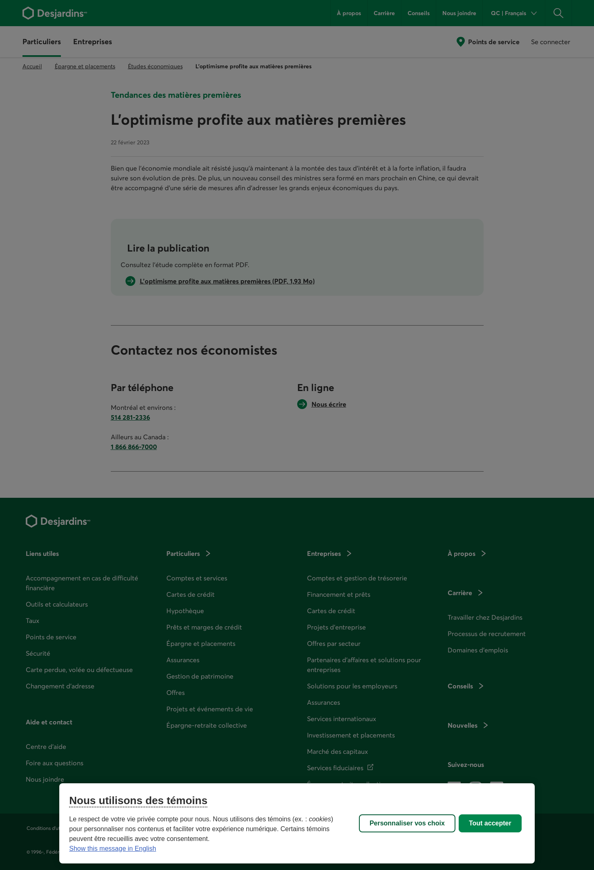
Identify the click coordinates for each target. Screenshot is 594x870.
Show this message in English (112, 848)
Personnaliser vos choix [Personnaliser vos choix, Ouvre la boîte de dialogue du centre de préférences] (407, 823)
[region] (296, 823)
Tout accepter (490, 823)
